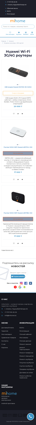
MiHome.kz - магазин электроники (9, 396)
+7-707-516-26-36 (12, 2)
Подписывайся (18, 276)
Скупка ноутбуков (26, 366)
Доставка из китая (26, 372)
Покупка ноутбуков (26, 363)
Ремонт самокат (25, 344)
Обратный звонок (11, 8)
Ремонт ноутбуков (26, 359)
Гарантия (4, 331)
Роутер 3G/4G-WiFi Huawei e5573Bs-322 (18, 213)
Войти (8, 11)
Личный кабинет (25, 334)
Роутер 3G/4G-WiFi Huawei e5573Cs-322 (18, 147)
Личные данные (25, 341)
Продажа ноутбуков (26, 369)
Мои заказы (23, 337)
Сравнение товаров (8, 337)
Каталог (26, 33)
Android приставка (8, 403)
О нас (3, 344)
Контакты (4, 341)
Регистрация (10, 14)
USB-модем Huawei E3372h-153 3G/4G (18, 87)
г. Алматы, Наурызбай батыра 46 (15, 4)
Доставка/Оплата (7, 328)
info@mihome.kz (8, 315)
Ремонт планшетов (26, 356)
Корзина (4, 347)
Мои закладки (6, 334)
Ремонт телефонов (26, 353)
